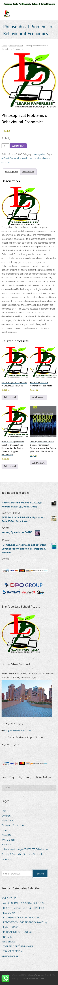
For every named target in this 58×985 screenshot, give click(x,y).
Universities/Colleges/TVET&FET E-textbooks (25, 849)
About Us (6, 835)
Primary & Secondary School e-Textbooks (22, 854)
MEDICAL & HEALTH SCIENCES (18, 932)
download (22, 158)
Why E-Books (8, 840)
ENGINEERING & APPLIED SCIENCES (21, 917)
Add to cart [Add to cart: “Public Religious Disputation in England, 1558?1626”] (10, 397)
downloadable (34, 158)
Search (40, 873)
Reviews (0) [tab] (28, 171)
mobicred (6, 844)
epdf (51, 158)
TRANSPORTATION (12, 951)
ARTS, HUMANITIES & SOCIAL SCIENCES (23, 903)
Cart (4, 811)
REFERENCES (8, 941)
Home (4, 46)
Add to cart (18, 146)
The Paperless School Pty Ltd (32, 978)
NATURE (7, 937)
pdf (9, 162)
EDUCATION (9, 913)
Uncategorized (16, 46)
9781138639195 (9, 158)
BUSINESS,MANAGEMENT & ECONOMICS (23, 908)
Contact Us (7, 859)
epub (4, 162)
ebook (45, 158)
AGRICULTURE (9, 898)
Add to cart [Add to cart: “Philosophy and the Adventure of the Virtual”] (38, 397)
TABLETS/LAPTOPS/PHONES (18, 946)
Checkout (6, 816)
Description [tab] (11, 171)
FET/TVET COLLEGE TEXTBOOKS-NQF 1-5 (25, 922)
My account (7, 820)
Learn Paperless (36, 975)
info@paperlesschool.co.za (18, 730)
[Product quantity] (5, 145)
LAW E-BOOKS (10, 927)
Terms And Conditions (13, 825)
